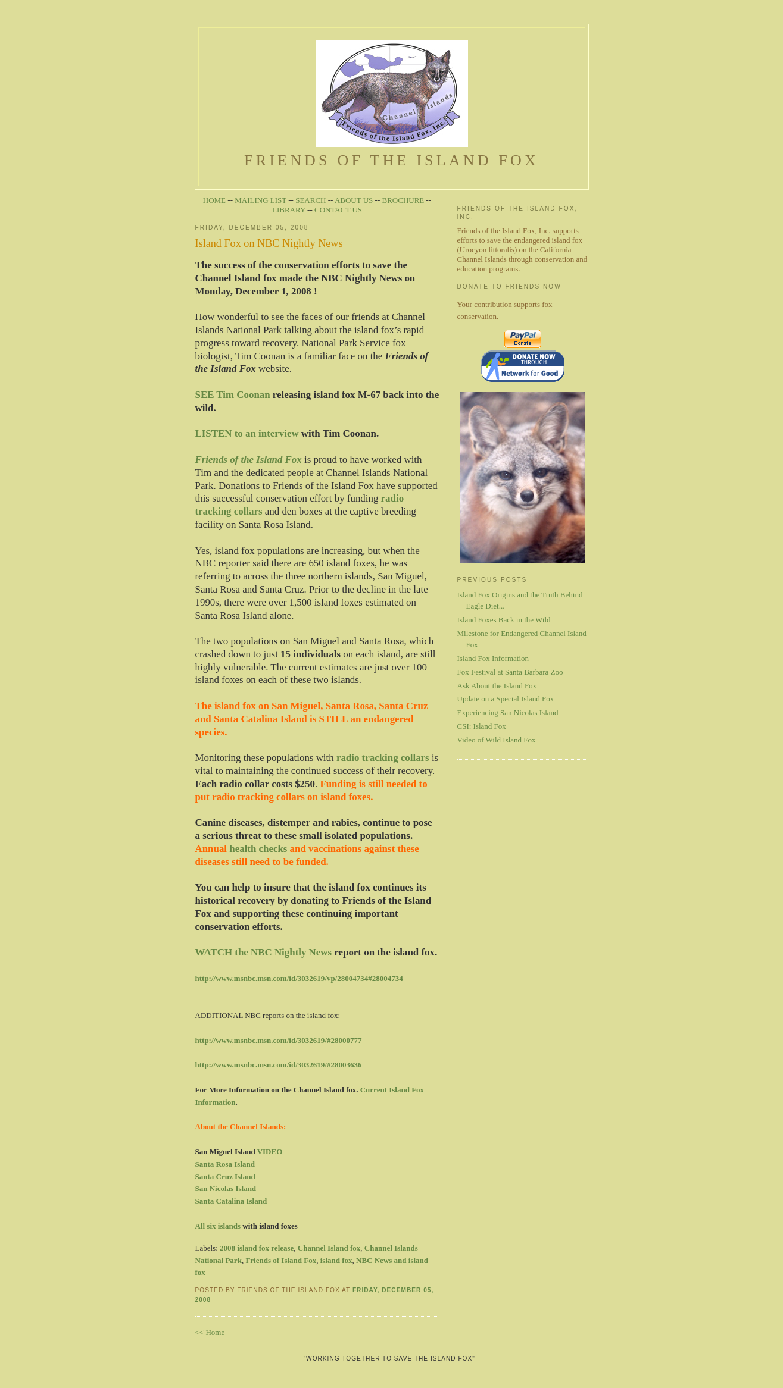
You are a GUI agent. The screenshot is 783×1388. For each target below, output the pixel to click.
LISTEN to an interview (247, 433)
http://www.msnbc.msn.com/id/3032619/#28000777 (278, 1040)
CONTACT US (338, 209)
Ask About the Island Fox (497, 685)
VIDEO (270, 1151)
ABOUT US (354, 200)
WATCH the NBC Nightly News (263, 952)
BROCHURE (403, 200)
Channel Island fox (329, 1247)
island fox (336, 1260)
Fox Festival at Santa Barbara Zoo (510, 672)
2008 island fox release (257, 1247)
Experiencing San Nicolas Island (508, 712)
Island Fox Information (493, 658)
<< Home (210, 1332)
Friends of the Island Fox (391, 151)
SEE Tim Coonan (232, 394)
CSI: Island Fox (481, 726)
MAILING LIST (260, 200)
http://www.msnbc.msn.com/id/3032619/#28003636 (278, 1064)
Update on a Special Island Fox (505, 698)
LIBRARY (288, 209)
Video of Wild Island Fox (496, 739)
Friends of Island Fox (280, 1260)
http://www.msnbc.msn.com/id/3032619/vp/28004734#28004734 (299, 978)
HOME (214, 200)
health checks (258, 848)
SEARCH (310, 200)
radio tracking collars (382, 757)
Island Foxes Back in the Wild (504, 619)
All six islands (218, 1225)
